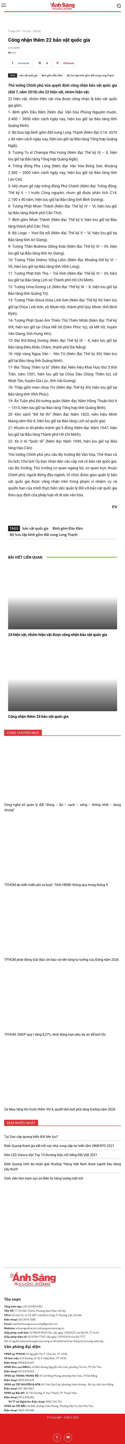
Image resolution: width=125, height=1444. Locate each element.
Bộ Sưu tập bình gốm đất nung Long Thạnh (90, 75)
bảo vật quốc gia (28, 75)
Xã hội (36, 31)
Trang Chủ (14, 31)
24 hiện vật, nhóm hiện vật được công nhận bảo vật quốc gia (57, 634)
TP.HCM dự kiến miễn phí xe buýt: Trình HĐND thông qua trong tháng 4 (56, 885)
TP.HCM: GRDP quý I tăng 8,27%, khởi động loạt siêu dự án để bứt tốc (55, 1034)
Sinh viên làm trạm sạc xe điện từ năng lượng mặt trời (43, 1178)
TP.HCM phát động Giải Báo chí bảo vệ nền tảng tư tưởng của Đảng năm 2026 (61, 960)
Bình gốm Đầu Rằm (52, 75)
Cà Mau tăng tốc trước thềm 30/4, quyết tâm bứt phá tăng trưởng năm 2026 (59, 1109)
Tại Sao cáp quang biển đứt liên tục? (31, 1137)
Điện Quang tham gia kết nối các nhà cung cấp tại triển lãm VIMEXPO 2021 (59, 1146)
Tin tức (27, 31)
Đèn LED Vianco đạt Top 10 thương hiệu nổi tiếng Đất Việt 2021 (50, 1155)
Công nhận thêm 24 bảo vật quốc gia (38, 716)
